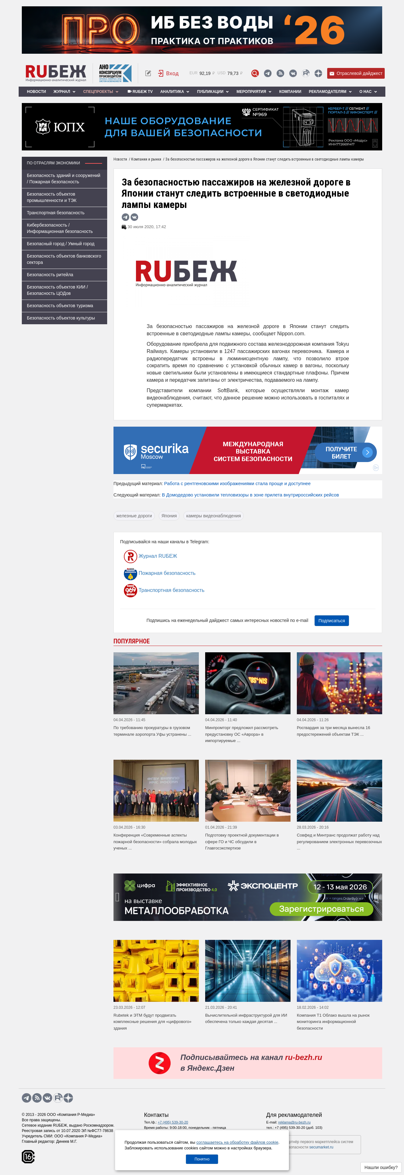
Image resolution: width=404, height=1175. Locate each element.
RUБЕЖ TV (139, 91)
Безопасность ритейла (50, 274)
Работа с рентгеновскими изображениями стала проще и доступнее (237, 483)
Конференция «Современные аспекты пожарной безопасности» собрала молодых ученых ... (155, 841)
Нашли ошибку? (381, 1167)
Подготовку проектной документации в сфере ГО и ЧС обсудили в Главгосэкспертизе (242, 841)
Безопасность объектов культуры (61, 317)
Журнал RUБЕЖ (150, 556)
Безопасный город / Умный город (61, 243)
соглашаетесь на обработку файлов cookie (237, 1142)
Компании (290, 91)
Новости (36, 91)
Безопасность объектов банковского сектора (64, 259)
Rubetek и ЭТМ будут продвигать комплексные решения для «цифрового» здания (152, 1022)
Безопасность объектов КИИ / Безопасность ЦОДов (57, 290)
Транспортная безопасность (55, 212)
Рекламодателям (330, 91)
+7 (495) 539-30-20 (173, 1122)
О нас (368, 91)
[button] (245, 916)
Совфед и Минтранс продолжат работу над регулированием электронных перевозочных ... (339, 841)
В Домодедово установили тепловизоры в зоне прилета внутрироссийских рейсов (250, 494)
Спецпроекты (101, 91)
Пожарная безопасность (160, 573)
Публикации (213, 91)
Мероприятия (254, 91)
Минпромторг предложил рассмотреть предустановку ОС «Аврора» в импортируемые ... (241, 734)
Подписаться (332, 620)
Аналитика (174, 91)
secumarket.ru (321, 1147)
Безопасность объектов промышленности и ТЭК (52, 197)
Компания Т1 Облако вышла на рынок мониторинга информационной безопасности (333, 1022)
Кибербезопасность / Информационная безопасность (60, 228)
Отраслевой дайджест (356, 73)
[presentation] (118, 897)
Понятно (201, 1159)
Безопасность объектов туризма (60, 305)
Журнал (64, 91)
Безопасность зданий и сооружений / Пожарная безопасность (63, 178)
